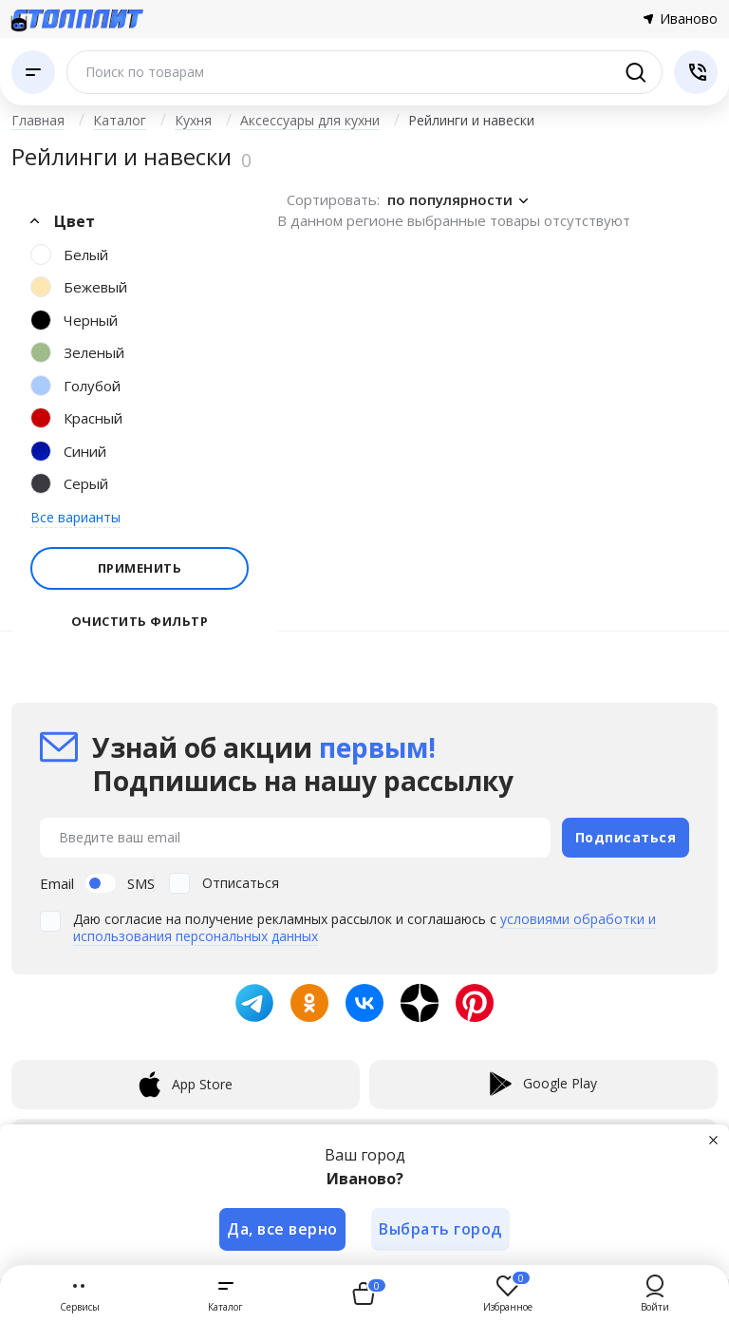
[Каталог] (33, 72)
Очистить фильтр (140, 622)
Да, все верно (282, 1228)
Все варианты (75, 517)
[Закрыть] (714, 1139)
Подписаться (626, 836)
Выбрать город (441, 1228)
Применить (140, 567)
